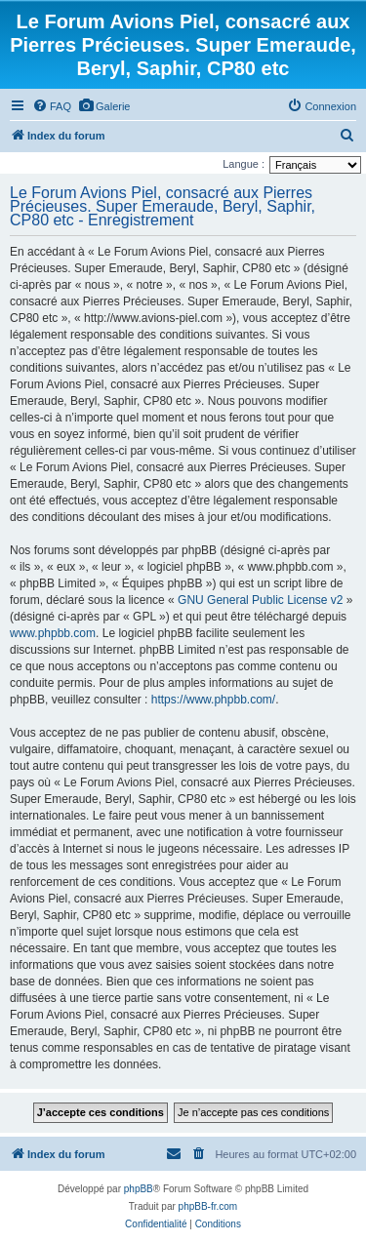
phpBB (138, 1188)
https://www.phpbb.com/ (213, 699)
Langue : (243, 164)
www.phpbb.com (53, 633)
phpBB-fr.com (208, 1206)
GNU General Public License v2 (260, 600)
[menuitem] (51, 106)
